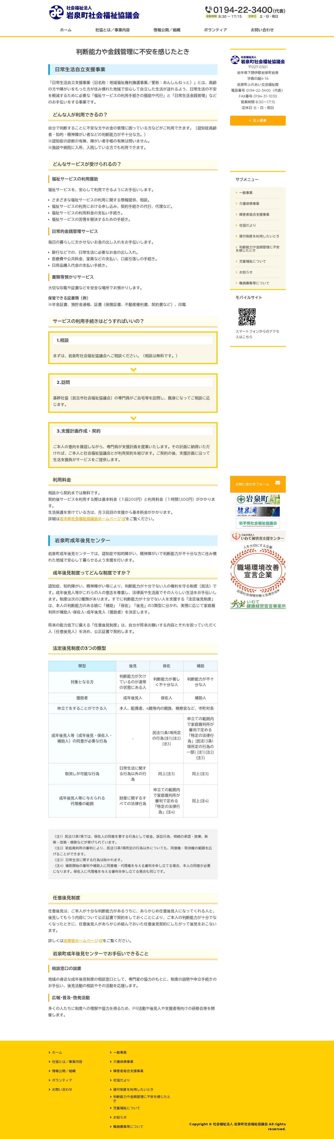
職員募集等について (254, 283)
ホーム (65, 30)
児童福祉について (252, 261)
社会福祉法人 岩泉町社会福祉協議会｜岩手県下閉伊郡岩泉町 (94, 12)
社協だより (247, 225)
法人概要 (260, 121)
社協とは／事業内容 (112, 30)
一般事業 (246, 193)
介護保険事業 (249, 204)
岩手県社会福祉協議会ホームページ (90, 519)
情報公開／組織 (167, 30)
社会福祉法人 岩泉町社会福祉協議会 (240, 1124)
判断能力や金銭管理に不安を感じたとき (258, 249)
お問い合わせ (262, 30)
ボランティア (215, 30)
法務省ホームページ (81, 941)
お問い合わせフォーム (252, 484)
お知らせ (246, 272)
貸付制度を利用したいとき (259, 236)
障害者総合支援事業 (254, 214)
